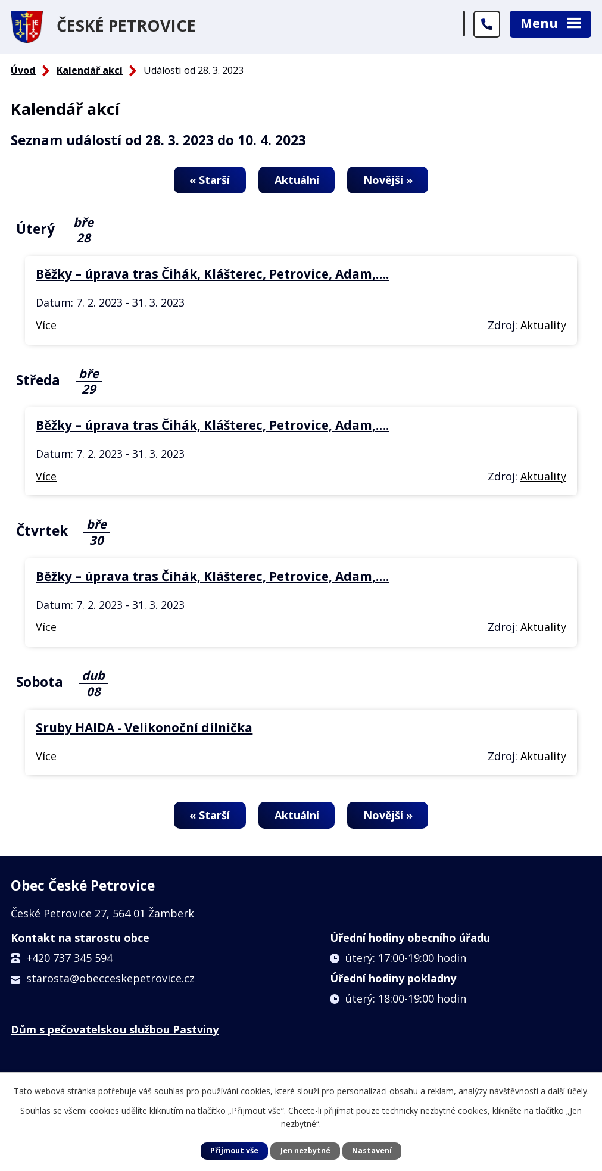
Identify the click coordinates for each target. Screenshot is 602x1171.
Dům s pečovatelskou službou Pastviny (115, 1030)
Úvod (23, 70)
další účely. (568, 1091)
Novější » (389, 180)
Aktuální (297, 180)
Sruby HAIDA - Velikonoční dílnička (144, 728)
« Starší (208, 180)
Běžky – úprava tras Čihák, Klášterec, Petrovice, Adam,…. (212, 274)
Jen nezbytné (305, 1150)
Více (46, 325)
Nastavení (372, 1150)
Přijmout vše (234, 1150)
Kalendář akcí (90, 70)
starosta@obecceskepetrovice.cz (110, 979)
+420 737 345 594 (69, 958)
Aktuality (543, 325)
